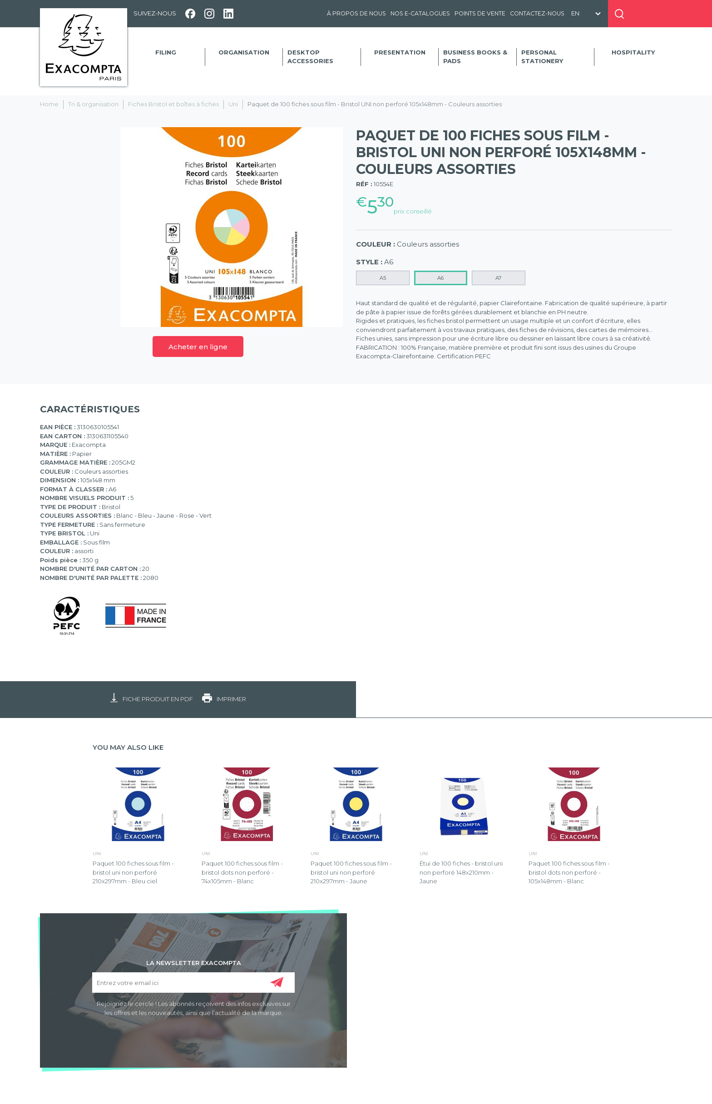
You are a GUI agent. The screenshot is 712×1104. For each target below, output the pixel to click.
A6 (440, 278)
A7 (498, 278)
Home (49, 104)
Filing (165, 52)
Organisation (243, 52)
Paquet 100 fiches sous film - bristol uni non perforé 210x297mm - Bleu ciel (133, 872)
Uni (233, 104)
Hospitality (633, 52)
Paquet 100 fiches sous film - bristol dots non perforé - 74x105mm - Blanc (242, 872)
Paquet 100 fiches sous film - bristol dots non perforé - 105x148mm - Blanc (569, 872)
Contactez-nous (537, 13)
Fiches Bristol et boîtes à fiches (173, 104)
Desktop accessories (310, 57)
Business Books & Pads (475, 57)
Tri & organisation (93, 104)
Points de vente (480, 13)
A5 (383, 278)
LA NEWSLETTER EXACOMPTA (193, 962)
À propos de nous (356, 13)
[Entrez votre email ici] (193, 982)
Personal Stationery (542, 57)
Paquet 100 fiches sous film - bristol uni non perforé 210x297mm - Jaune (351, 872)
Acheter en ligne (197, 346)
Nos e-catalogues (420, 13)
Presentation (399, 52)
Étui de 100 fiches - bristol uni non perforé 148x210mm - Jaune (461, 872)
